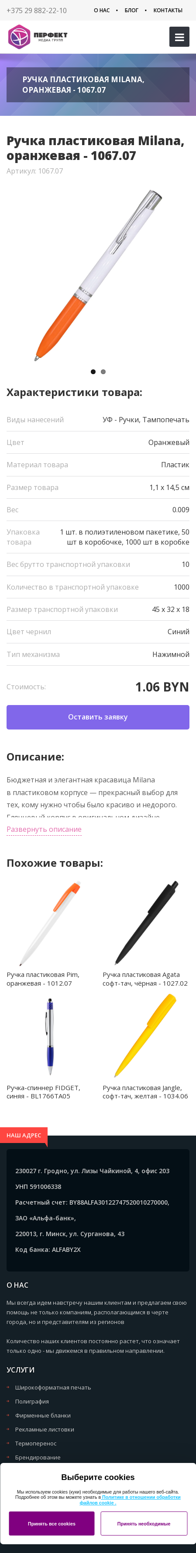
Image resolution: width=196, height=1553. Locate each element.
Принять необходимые (144, 1523)
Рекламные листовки (44, 1429)
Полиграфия (32, 1401)
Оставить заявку (98, 717)
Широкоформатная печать (53, 1387)
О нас (102, 10)
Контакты (168, 10)
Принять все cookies (52, 1523)
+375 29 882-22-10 (37, 10)
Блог (131, 10)
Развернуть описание (44, 829)
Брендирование (38, 1457)
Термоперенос (35, 1443)
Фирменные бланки (43, 1415)
